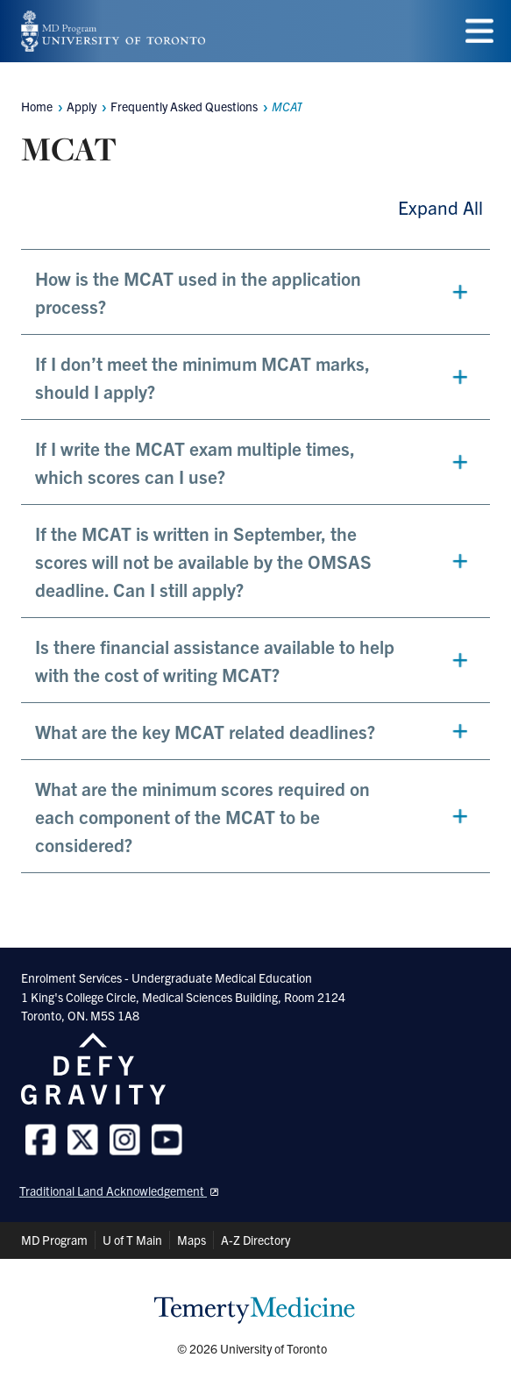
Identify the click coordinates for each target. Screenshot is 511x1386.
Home (37, 106)
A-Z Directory (255, 1239)
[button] (255, 292)
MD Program (54, 1239)
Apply (81, 106)
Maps (191, 1239)
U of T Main (132, 1239)
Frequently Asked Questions (184, 106)
